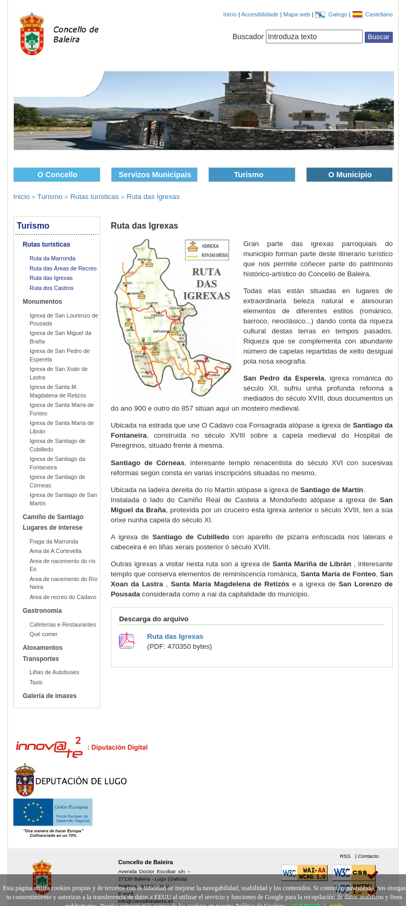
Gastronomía (42, 610)
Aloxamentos (42, 647)
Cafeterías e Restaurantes (63, 624)
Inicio (230, 14)
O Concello (58, 174)
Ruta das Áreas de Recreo (63, 268)
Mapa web (297, 14)
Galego (338, 14)
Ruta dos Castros (51, 288)
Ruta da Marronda (53, 258)
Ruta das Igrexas (153, 197)
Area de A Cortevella (55, 551)
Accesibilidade (260, 14)
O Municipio (350, 174)
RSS (346, 856)
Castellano (379, 14)
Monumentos (42, 301)
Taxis (36, 682)
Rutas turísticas (94, 197)
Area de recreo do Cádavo (63, 597)
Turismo (249, 174)
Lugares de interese (52, 527)
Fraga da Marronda (54, 541)
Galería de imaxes (50, 696)
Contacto (368, 856)
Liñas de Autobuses (54, 672)
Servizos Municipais (155, 174)
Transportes (41, 659)
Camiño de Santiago (53, 517)
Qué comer (44, 634)
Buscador (248, 36)
